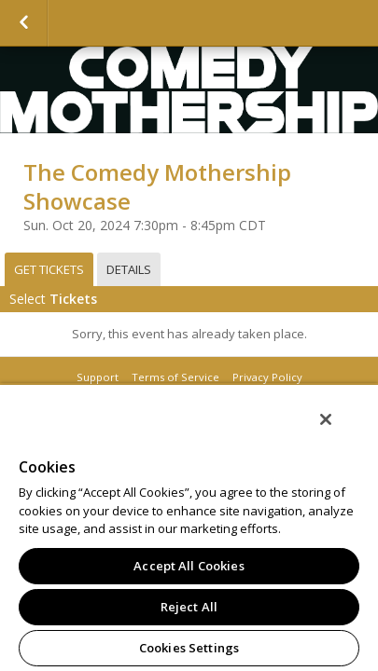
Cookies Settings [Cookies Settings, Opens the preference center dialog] (189, 647)
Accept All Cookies (188, 565)
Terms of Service (175, 377)
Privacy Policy (267, 377)
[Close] (338, 431)
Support (98, 377)
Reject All (189, 606)
